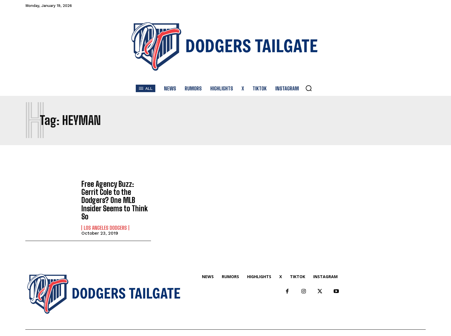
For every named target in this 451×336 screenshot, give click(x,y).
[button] (309, 88)
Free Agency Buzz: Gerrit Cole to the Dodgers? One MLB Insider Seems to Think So (114, 194)
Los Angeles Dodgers (105, 217)
